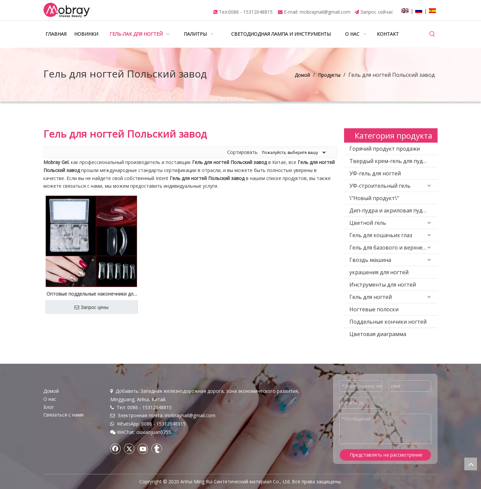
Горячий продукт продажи (384, 148)
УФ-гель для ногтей (375, 173)
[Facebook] (115, 448)
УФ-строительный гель (380, 185)
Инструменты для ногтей (382, 284)
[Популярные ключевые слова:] (432, 34)
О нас (49, 399)
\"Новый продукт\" (374, 198)
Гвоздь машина (370, 260)
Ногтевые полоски (373, 309)
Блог (48, 407)
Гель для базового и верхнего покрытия (393, 247)
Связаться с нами (63, 415)
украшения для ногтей (379, 272)
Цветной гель (367, 222)
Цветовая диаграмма (377, 334)
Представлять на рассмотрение (386, 455)
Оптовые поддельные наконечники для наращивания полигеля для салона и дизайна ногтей (91, 294)
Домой (51, 391)
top (470, 464)
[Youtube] (143, 448)
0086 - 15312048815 (250, 12)
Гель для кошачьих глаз (380, 235)
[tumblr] (156, 448)
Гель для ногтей (370, 297)
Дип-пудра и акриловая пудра (389, 210)
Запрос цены (91, 307)
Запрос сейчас (376, 12)
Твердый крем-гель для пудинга (392, 161)
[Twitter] (129, 448)
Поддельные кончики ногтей (388, 321)
